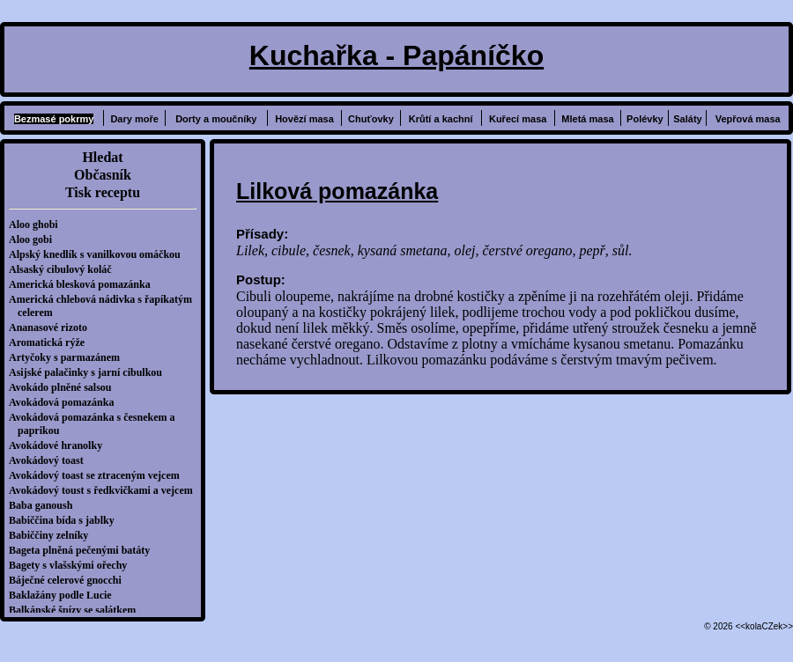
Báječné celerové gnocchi (70, 580)
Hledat (102, 157)
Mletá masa (587, 119)
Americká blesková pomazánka (84, 284)
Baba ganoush (45, 505)
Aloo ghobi (38, 224)
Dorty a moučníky (215, 119)
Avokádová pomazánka (66, 402)
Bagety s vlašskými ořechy (72, 565)
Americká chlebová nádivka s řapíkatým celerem (105, 306)
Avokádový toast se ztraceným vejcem (99, 475)
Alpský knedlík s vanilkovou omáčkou (99, 254)
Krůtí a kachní (441, 119)
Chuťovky (371, 119)
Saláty (687, 119)
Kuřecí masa (517, 119)
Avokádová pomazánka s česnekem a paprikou (96, 424)
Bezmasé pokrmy (54, 119)
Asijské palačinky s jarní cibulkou (90, 372)
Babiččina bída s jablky (66, 520)
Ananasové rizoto (52, 327)
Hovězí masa (304, 119)
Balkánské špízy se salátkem (77, 610)
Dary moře (134, 119)
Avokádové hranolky (60, 445)
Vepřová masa (748, 119)
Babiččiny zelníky (53, 535)
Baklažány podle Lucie (65, 595)
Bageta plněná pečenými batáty (84, 550)
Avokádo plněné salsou (64, 387)
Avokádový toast (51, 460)
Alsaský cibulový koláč (65, 269)
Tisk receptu (102, 192)
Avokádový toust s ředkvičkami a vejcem (105, 490)
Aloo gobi (35, 239)
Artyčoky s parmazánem (69, 357)
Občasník (102, 174)
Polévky (644, 119)
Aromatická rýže (51, 342)
